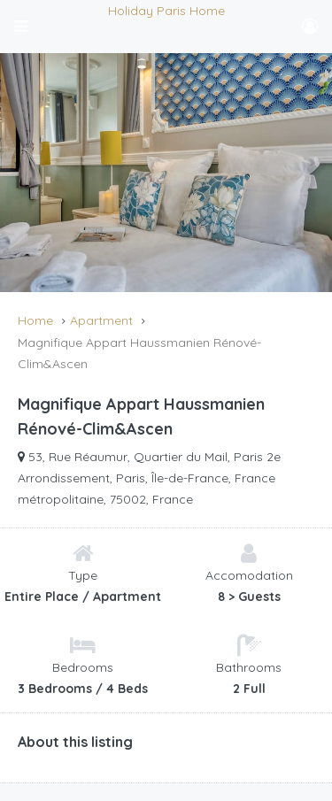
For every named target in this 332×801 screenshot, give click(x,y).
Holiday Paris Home (166, 11)
